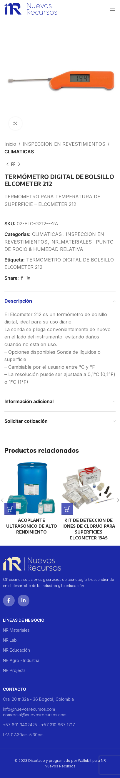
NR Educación (16, 650)
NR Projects (14, 670)
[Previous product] (7, 164)
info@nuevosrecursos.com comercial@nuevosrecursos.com (34, 712)
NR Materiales (16, 630)
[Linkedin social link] (28, 278)
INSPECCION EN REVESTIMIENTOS (64, 144)
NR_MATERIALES (71, 242)
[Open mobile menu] (113, 9)
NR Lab (10, 640)
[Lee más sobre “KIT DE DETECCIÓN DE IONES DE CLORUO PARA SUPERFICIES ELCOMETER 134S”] (67, 509)
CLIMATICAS (19, 152)
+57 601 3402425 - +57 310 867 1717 (39, 724)
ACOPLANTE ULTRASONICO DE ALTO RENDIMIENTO (31, 525)
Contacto (14, 689)
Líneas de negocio (23, 620)
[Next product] (19, 164)
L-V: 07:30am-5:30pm (23, 734)
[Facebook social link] (22, 278)
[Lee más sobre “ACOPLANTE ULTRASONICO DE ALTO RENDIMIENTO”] (10, 509)
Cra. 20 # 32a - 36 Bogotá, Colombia (38, 699)
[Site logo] (30, 8)
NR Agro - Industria (21, 660)
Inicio (10, 144)
